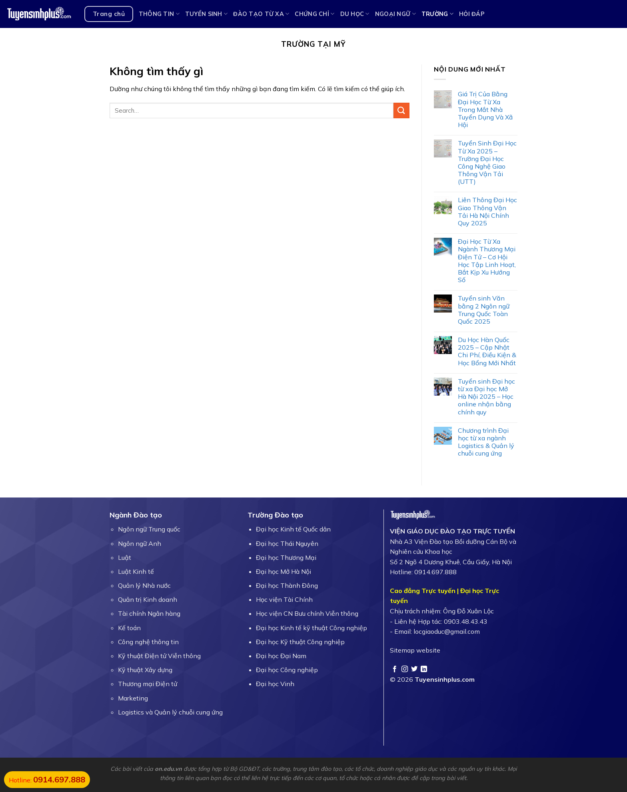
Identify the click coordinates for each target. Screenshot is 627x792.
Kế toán (129, 628)
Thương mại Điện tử (147, 684)
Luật (124, 557)
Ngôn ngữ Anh (139, 543)
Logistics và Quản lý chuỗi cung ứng (170, 712)
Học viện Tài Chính (284, 599)
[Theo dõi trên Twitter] (414, 669)
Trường (437, 14)
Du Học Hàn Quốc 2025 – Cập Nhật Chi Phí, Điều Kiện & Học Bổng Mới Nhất (487, 351)
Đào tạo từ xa (261, 14)
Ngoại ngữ (395, 14)
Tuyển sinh (206, 14)
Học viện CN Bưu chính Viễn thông (307, 613)
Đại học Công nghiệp (287, 670)
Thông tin (159, 14)
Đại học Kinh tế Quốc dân (293, 529)
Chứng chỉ (314, 14)
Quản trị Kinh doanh (147, 599)
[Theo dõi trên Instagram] (404, 669)
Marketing (133, 698)
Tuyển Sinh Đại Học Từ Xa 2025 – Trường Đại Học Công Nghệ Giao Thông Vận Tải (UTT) (487, 162)
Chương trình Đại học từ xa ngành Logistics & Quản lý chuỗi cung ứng (486, 442)
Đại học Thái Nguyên (287, 543)
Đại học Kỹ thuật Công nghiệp (300, 642)
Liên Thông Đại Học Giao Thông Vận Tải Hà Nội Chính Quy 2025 (487, 211)
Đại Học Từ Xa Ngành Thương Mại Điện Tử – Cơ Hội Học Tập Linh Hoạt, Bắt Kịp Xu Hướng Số (487, 261)
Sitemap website (415, 650)
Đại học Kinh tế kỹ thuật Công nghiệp (311, 628)
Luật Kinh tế (136, 571)
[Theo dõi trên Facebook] (394, 669)
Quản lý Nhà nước (144, 585)
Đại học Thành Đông (287, 585)
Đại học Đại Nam (281, 656)
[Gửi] (401, 110)
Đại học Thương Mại (286, 557)
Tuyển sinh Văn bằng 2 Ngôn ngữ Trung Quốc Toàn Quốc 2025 (483, 310)
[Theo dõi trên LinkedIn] (424, 669)
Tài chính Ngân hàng (149, 613)
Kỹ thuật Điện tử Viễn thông (159, 656)
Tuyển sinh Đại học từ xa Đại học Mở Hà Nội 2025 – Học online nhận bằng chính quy (486, 397)
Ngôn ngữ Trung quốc (149, 529)
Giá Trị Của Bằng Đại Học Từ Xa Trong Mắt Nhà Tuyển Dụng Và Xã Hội (485, 109)
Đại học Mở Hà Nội (283, 571)
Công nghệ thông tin (148, 642)
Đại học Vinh (275, 684)
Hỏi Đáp (472, 14)
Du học (354, 14)
